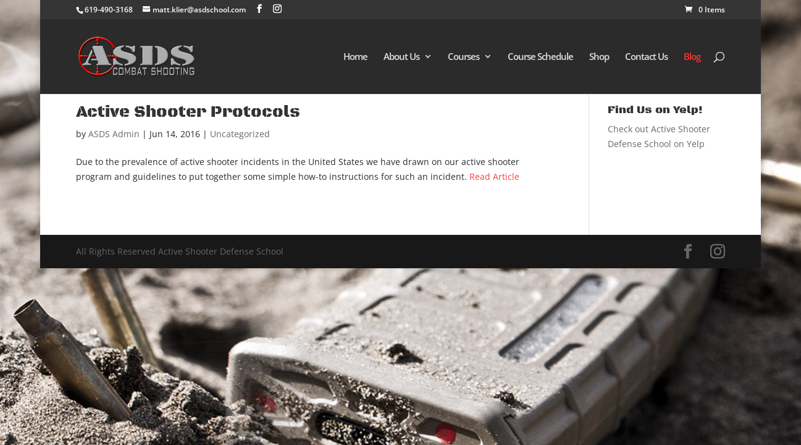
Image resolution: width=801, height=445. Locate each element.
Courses (463, 57)
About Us (401, 57)
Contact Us (646, 57)
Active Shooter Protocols (188, 112)
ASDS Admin (114, 134)
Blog (692, 57)
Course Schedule (540, 57)
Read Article (494, 176)
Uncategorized (240, 134)
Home (355, 57)
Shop (599, 57)
